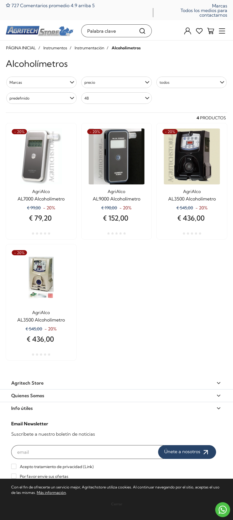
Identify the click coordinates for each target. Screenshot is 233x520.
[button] (41, 82)
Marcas (219, 5)
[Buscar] (142, 30)
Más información (51, 492)
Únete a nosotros (187, 452)
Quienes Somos (116, 395)
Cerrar (116, 504)
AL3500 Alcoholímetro (192, 199)
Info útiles (116, 408)
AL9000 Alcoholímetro (116, 199)
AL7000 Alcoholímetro (41, 199)
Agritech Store (116, 383)
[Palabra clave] (107, 30)
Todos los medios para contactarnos (203, 12)
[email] (87, 452)
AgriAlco (41, 191)
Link (88, 466)
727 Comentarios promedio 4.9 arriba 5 (50, 5)
